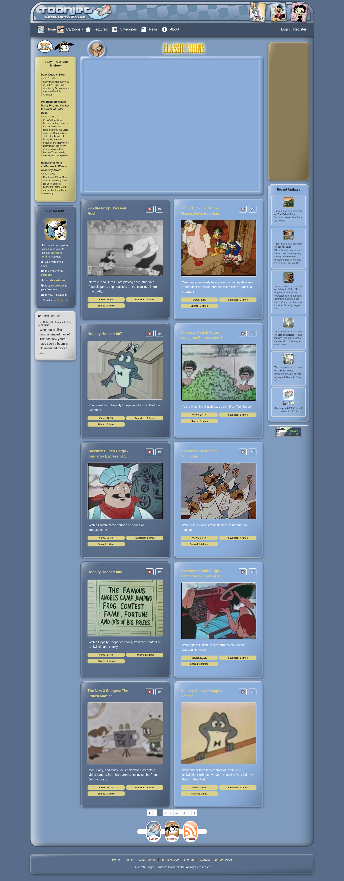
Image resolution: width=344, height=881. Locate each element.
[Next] (189, 812)
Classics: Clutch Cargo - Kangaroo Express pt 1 (108, 453)
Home (116, 859)
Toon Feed (223, 859)
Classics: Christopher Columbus (199, 453)
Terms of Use (170, 859)
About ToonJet (147, 859)
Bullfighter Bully (286, 289)
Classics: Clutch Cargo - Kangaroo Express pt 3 (201, 573)
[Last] (194, 812)
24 (183, 812)
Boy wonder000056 (285, 408)
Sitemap (189, 859)
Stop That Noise (286, 334)
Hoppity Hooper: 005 (105, 572)
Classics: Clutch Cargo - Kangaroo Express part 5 (201, 335)
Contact (205, 859)
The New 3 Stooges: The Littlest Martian (108, 693)
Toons (129, 859)
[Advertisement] (288, 111)
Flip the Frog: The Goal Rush (107, 210)
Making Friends (286, 370)
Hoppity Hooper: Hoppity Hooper (201, 693)
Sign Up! (62, 300)
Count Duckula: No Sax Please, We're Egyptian (200, 210)
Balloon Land (285, 246)
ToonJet (278, 211)
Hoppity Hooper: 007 (105, 334)
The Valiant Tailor (287, 214)
